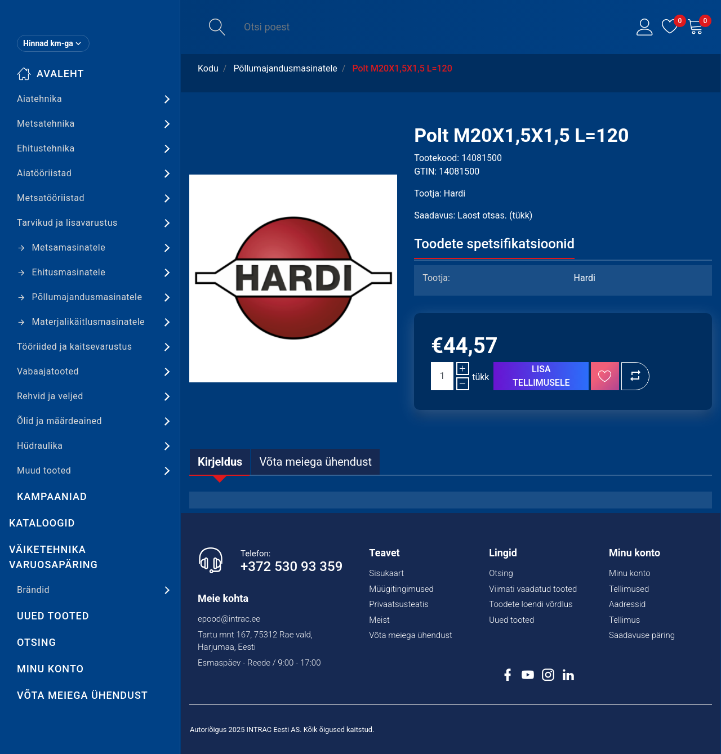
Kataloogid (42, 523)
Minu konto (50, 669)
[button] (645, 27)
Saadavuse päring (642, 635)
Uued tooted (53, 616)
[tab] (220, 461)
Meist (379, 620)
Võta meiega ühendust (82, 695)
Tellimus (624, 620)
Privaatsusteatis (399, 604)
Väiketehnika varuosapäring (53, 556)
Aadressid (627, 604)
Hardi (454, 193)
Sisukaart (386, 573)
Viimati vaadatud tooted (533, 589)
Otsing (36, 642)
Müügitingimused (401, 589)
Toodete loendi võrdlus (530, 604)
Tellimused (629, 589)
